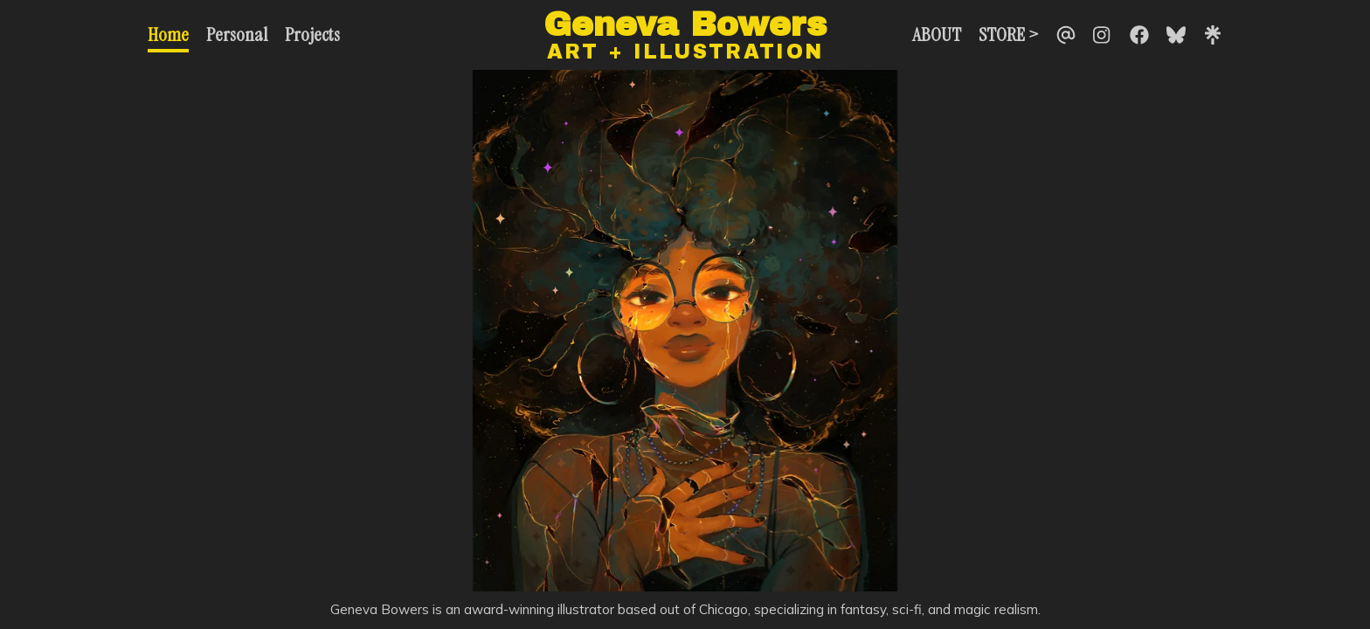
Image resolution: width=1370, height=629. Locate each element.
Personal (236, 34)
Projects (312, 34)
